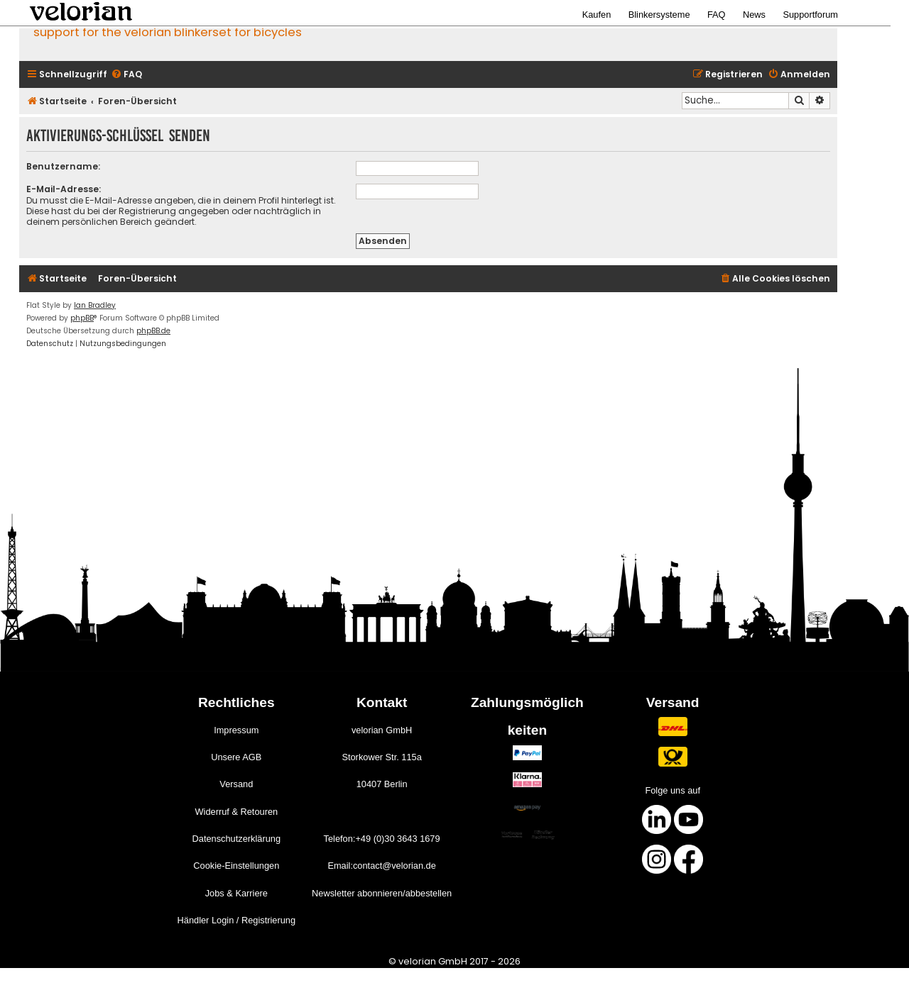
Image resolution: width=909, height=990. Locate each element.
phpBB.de (153, 331)
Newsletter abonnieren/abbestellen (382, 893)
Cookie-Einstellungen (236, 865)
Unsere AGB (236, 757)
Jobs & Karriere (236, 893)
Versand (236, 784)
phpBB (82, 318)
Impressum (236, 730)
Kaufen (596, 14)
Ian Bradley (95, 305)
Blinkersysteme (659, 14)
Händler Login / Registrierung (236, 920)
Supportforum (810, 14)
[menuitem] (126, 74)
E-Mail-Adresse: (63, 189)
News (754, 14)
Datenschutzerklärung (236, 838)
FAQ (716, 14)
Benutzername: (63, 166)
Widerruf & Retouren (236, 811)
